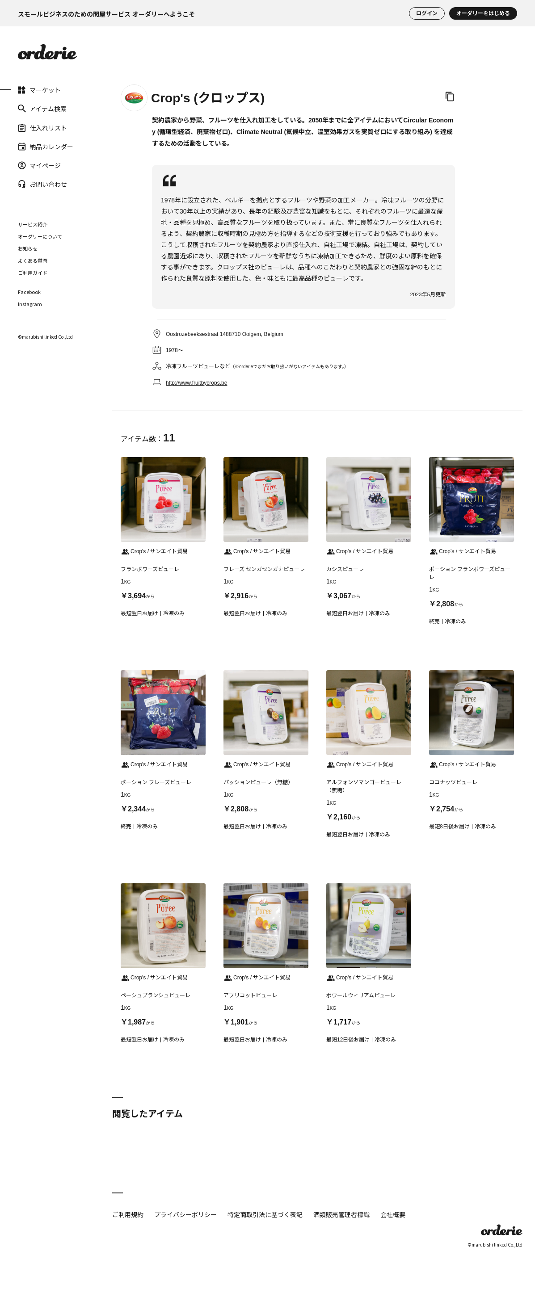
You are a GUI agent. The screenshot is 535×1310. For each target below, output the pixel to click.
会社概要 (392, 1214)
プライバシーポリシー (185, 1214)
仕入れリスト (42, 127)
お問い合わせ (42, 184)
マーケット (39, 90)
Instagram (30, 304)
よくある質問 (32, 260)
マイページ (39, 165)
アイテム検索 (42, 109)
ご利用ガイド (32, 272)
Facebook (29, 292)
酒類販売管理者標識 (341, 1214)
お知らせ (28, 248)
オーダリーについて (40, 236)
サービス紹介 (32, 224)
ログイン (427, 13)
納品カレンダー (45, 147)
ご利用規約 (127, 1214)
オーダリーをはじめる (483, 13)
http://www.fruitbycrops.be (196, 383)
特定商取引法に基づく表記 (265, 1214)
